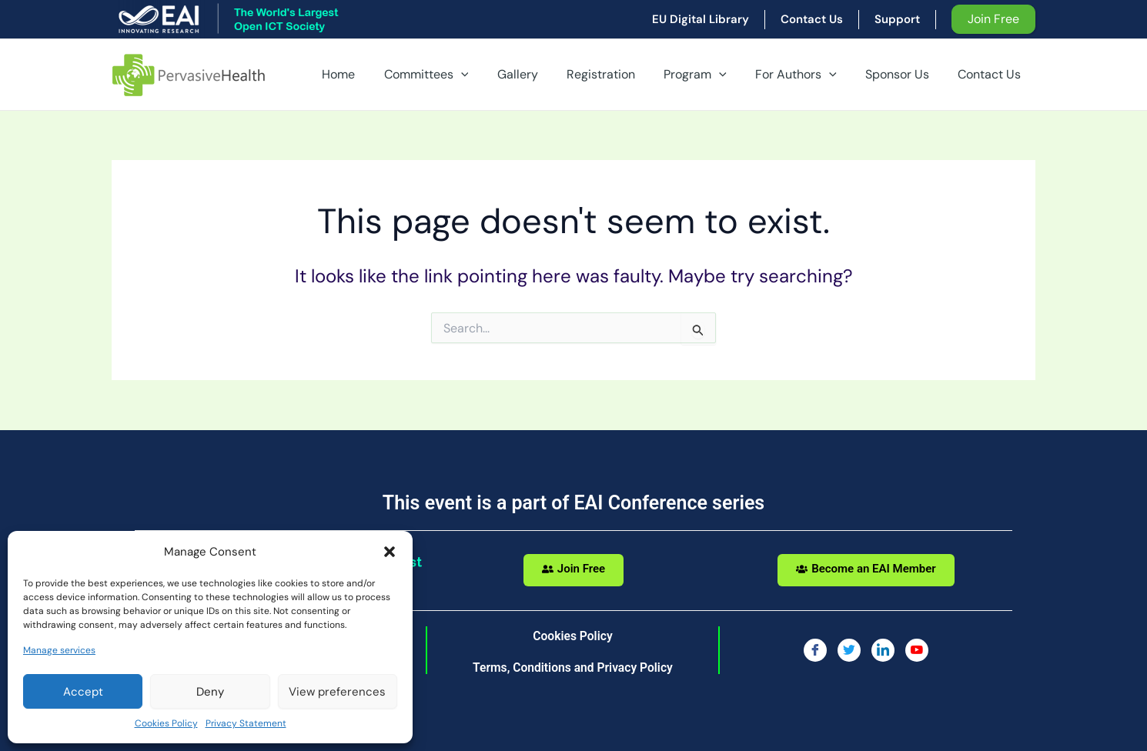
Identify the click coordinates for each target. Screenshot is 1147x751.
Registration (619, 74)
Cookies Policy (166, 723)
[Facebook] (815, 650)
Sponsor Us (903, 74)
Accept (83, 691)
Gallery (540, 74)
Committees (452, 74)
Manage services (59, 650)
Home (369, 74)
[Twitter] (849, 650)
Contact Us (991, 74)
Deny (210, 691)
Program (709, 74)
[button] (389, 551)
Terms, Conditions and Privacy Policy (572, 667)
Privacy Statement (246, 723)
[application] (487, 74)
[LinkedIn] (883, 650)
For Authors (806, 74)
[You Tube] (916, 650)
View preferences (337, 691)
